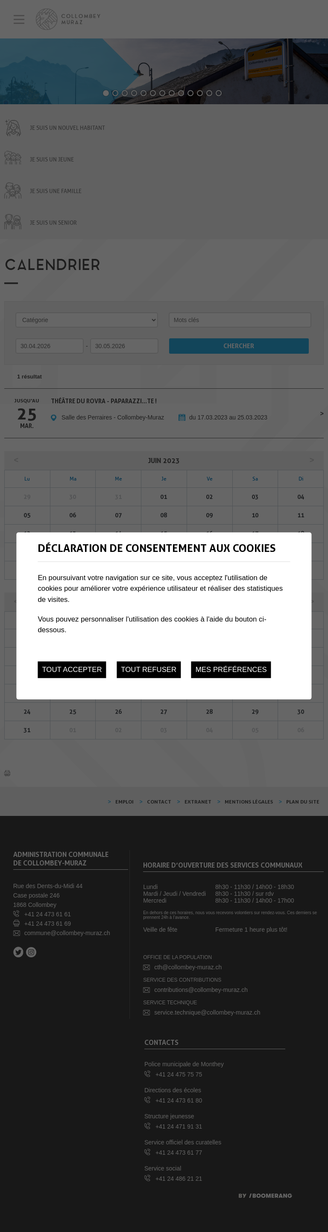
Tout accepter (72, 670)
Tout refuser (148, 670)
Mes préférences (231, 670)
